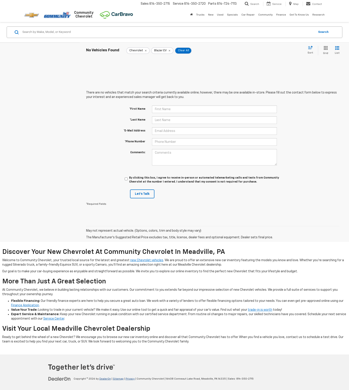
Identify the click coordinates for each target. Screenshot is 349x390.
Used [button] (220, 15)
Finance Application (25, 305)
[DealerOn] (59, 378)
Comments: (137, 152)
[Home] (191, 15)
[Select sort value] (311, 50)
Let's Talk (142, 193)
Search (323, 32)
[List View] (337, 50)
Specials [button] (232, 15)
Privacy (130, 379)
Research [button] (318, 15)
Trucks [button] (200, 15)
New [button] (210, 15)
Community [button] (265, 15)
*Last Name (137, 120)
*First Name (137, 109)
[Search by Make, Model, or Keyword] (168, 32)
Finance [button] (281, 15)
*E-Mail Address (134, 130)
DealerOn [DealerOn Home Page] (105, 379)
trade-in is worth (260, 309)
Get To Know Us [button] (299, 15)
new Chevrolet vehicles (146, 260)
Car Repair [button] (248, 15)
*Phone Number (135, 141)
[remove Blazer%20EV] (162, 50)
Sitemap (118, 379)
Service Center (53, 318)
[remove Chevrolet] (138, 50)
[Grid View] (324, 50)
